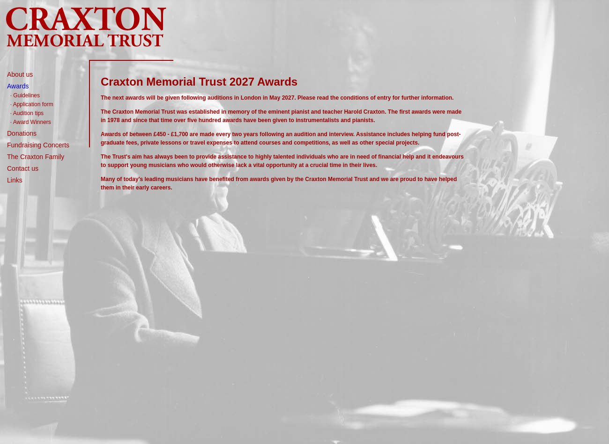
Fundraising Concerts (38, 145)
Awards (18, 86)
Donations (22, 133)
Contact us (22, 168)
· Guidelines (25, 95)
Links (14, 180)
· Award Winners (30, 122)
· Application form (31, 104)
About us (20, 74)
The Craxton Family (35, 156)
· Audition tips (27, 113)
